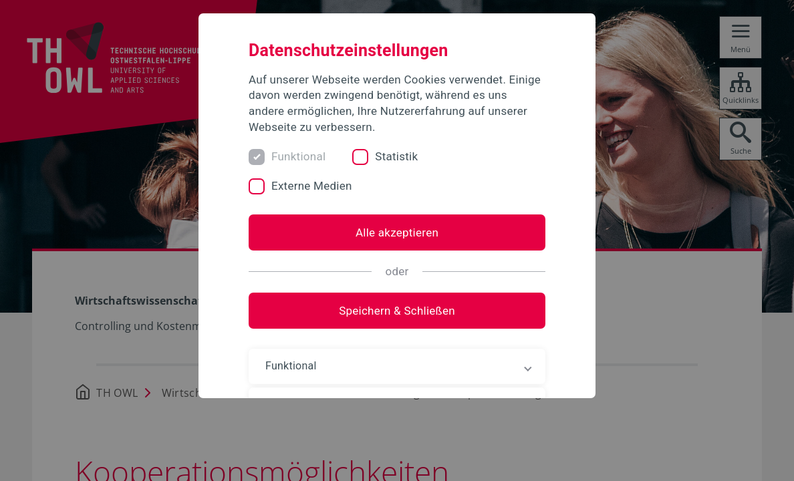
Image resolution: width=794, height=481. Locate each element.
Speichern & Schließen (397, 310)
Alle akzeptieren (397, 232)
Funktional (298, 156)
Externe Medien (311, 185)
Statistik (396, 156)
